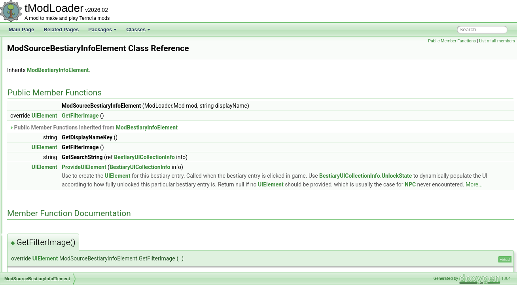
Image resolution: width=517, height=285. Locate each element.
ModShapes (38, 123)
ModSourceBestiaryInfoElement (59, 158)
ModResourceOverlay (49, 106)
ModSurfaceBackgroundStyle (56, 167)
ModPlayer (37, 45)
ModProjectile (40, 62)
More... (399, 193)
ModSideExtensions (47, 132)
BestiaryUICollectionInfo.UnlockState (207, 184)
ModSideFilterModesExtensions (59, 141)
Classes (138, 29)
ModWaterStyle (42, 271)
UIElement (143, 115)
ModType (35, 219)
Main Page (21, 29)
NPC (335, 193)
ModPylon (36, 80)
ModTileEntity (40, 202)
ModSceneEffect (43, 115)
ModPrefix (36, 54)
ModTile (34, 193)
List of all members (497, 41)
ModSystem (38, 176)
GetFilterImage (179, 115)
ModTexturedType (45, 184)
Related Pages (61, 29)
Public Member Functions (452, 41)
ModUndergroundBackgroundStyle (62, 236)
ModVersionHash (44, 245)
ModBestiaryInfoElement (156, 70)
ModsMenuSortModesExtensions (61, 149)
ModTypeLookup (43, 228)
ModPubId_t (39, 71)
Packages (102, 29)
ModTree (35, 210)
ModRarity (37, 88)
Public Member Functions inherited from (192, 127)
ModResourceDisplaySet (52, 97)
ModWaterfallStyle (45, 263)
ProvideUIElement (183, 167)
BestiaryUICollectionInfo (243, 157)
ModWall (35, 254)
